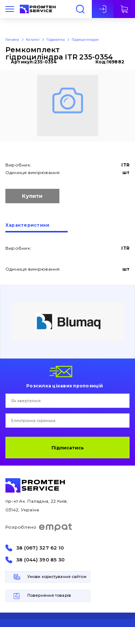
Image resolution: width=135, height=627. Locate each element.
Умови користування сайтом (56, 576)
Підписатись (67, 447)
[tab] (36, 227)
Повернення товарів (49, 595)
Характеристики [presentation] (27, 225)
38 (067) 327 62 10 (40, 548)
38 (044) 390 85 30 (40, 559)
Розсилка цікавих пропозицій (64, 385)
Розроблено (39, 527)
